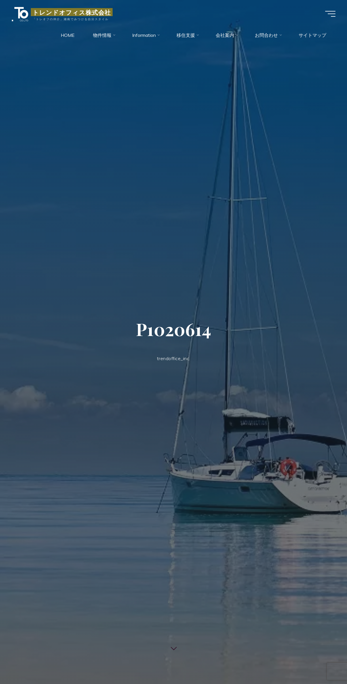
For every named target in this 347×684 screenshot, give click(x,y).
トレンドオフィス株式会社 (72, 12)
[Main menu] (330, 14)
